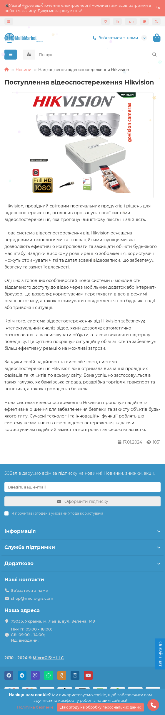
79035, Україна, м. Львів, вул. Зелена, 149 (53, 621)
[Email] (82, 487)
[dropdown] (8, 21)
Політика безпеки (35, 707)
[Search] (98, 55)
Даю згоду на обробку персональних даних (100, 707)
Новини (23, 69)
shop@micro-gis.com (32, 598)
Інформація (82, 531)
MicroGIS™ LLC (48, 657)
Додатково (82, 563)
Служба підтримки (82, 547)
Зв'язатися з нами (114, 38)
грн (131, 21)
